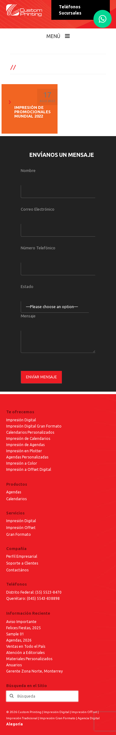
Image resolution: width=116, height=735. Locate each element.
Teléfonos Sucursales (70, 9)
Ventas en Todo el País (25, 646)
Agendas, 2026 (19, 640)
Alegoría (14, 724)
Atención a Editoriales (25, 653)
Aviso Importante (21, 622)
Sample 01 (15, 634)
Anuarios (14, 665)
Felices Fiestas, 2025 (23, 628)
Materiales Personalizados (29, 659)
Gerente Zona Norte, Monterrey (34, 671)
